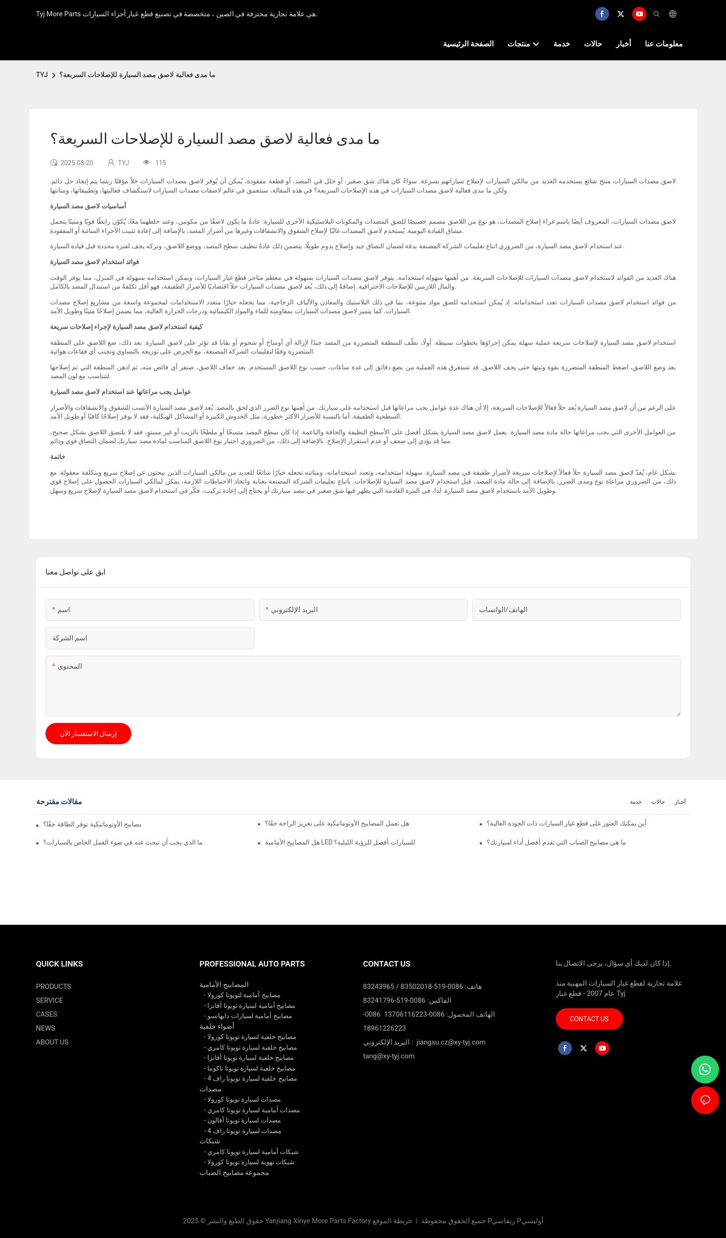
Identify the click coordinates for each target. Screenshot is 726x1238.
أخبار (680, 802)
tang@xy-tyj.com (389, 1056)
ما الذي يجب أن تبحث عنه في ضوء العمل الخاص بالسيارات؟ (123, 842)
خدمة (636, 802)
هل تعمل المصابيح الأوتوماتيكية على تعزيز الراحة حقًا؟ (337, 823)
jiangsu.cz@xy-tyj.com (451, 1042)
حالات (658, 802)
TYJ (42, 75)
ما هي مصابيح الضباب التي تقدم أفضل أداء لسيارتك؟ (556, 842)
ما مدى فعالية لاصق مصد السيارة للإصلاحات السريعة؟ (137, 75)
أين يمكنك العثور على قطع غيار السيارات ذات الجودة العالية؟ (567, 823)
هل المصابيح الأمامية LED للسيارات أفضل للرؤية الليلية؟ (340, 842)
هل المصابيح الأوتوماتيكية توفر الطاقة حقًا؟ (92, 824)
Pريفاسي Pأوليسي (515, 1221)
